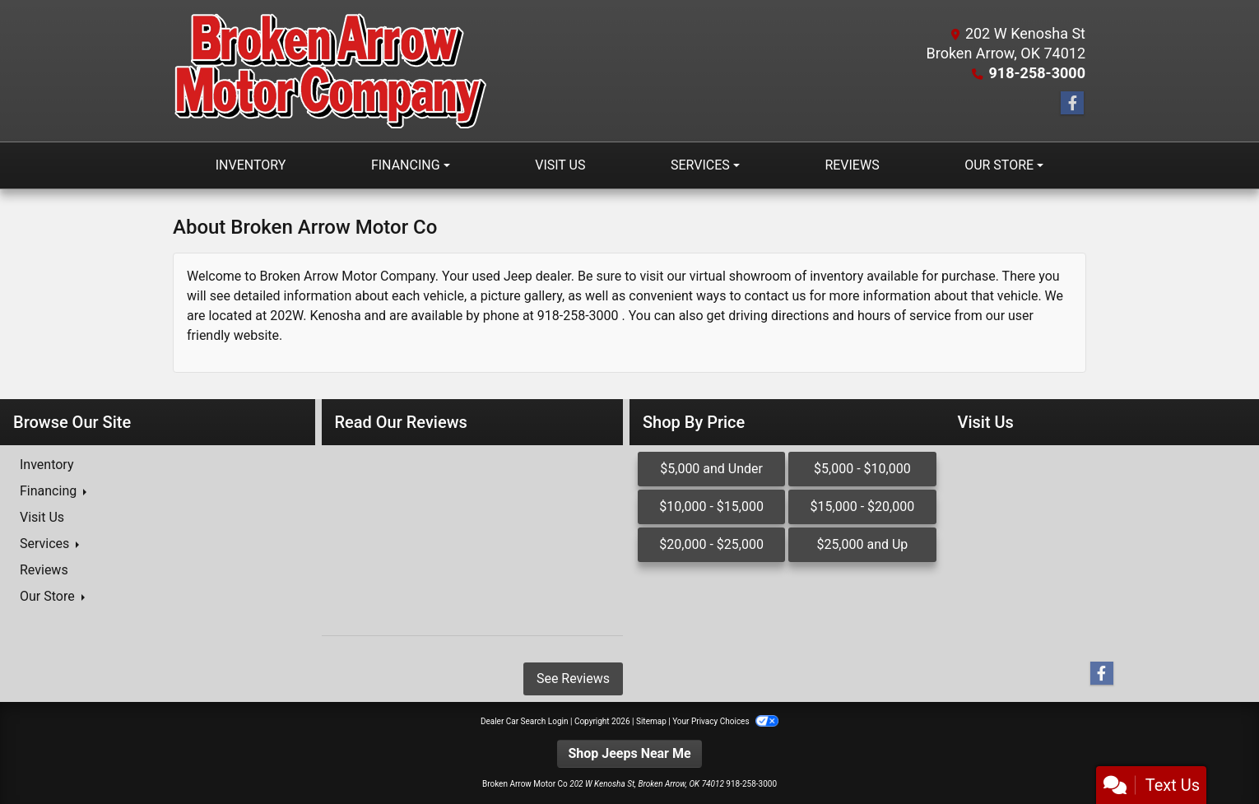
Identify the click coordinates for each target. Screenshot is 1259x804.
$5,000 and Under (711, 468)
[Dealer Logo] (330, 70)
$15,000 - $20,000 (863, 506)
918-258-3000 (1037, 72)
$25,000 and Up (862, 544)
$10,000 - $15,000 (711, 506)
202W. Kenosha (315, 315)
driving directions (778, 315)
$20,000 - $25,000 (711, 544)
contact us (775, 296)
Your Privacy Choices (725, 721)
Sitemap (651, 721)
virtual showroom (741, 276)
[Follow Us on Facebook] (1072, 103)
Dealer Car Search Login (525, 721)
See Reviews (573, 678)
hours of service (904, 315)
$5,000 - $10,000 (862, 468)
